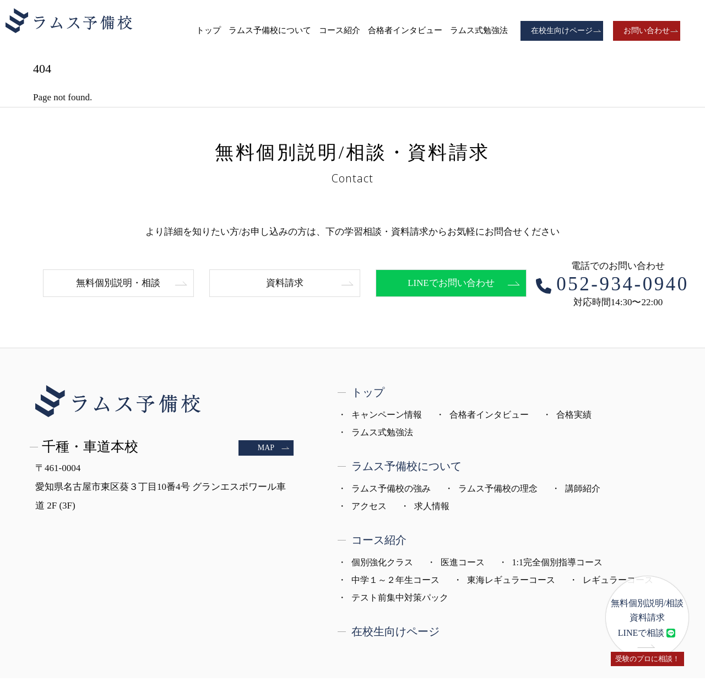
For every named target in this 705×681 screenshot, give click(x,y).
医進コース (463, 565)
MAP (266, 450)
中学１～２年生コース (395, 582)
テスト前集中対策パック (399, 600)
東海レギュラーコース (511, 582)
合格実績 (574, 417)
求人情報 (431, 509)
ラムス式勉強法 (479, 30)
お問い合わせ (646, 30)
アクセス (369, 509)
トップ (208, 30)
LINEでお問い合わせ (451, 285)
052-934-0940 (622, 286)
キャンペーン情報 (386, 417)
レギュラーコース (618, 582)
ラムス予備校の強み (391, 491)
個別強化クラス (382, 565)
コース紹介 (339, 30)
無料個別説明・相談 (118, 285)
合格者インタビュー (405, 30)
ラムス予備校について (270, 30)
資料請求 (285, 285)
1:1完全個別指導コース (557, 565)
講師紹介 (582, 491)
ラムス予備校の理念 (498, 491)
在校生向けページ (562, 30)
